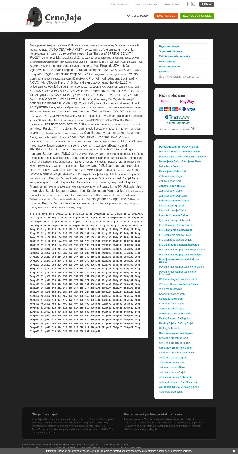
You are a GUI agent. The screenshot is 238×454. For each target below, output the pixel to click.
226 (126, 249)
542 (104, 311)
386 (126, 280)
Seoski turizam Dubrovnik (175, 313)
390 (37, 284)
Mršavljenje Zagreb (195, 156)
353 (54, 276)
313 (54, 268)
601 (98, 323)
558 (81, 315)
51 (116, 217)
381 (98, 280)
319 (87, 268)
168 (137, 237)
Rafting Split (184, 318)
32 (36, 217)
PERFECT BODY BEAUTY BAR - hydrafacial (73, 124)
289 (32, 264)
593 (54, 323)
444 (115, 292)
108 (140, 225)
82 (133, 221)
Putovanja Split (190, 146)
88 (44, 225)
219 (87, 249)
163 (109, 237)
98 (87, 225)
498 (81, 304)
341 (98, 272)
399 (87, 284)
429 (32, 292)
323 (109, 268)
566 (126, 315)
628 (137, 327)
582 (104, 319)
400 (93, 284)
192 (48, 245)
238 (81, 253)
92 (62, 225)
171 (43, 241)
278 (81, 260)
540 (93, 311)
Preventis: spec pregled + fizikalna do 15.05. (85, 61)
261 (98, 257)
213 (54, 249)
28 (133, 213)
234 (60, 253)
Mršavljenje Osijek (169, 166)
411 (43, 288)
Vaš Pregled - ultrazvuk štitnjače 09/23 (63, 74)
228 (137, 249)
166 (126, 237)
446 (126, 292)
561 (98, 315)
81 (129, 221)
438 (81, 292)
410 (37, 288)
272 (48, 260)
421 (98, 288)
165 (120, 237)
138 (81, 233)
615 (65, 327)
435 (65, 292)
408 (137, 284)
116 (70, 229)
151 (43, 237)
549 (32, 315)
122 (104, 229)
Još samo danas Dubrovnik (175, 377)
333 (54, 272)
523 (109, 307)
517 (76, 307)
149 (32, 237)
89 (49, 225)
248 (137, 253)
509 (32, 307)
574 (60, 319)
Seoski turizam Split (171, 298)
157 (76, 237)
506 (126, 304)
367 (131, 276)
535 (65, 311)
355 (65, 276)
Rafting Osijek (186, 323)
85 (32, 225)
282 (104, 260)
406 (126, 284)
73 (95, 221)
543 (109, 311)
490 (37, 304)
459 (87, 296)
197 (76, 245)
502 (104, 304)
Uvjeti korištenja (169, 46)
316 (70, 268)
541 (98, 311)
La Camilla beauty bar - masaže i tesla (107, 132)
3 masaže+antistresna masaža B (100, 161)
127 (131, 229)
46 (95, 217)
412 (48, 288)
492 (48, 304)
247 (131, 253)
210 (37, 249)
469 (32, 300)
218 (81, 249)
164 (115, 237)
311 (43, 268)
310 (37, 268)
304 (115, 264)
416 (70, 288)
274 (60, 260)
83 (137, 221)
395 (65, 284)
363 (109, 276)
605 (120, 323)
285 (120, 260)
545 (120, 311)
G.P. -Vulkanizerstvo (134, 191)
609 (32, 327)
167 (131, 237)
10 (57, 213)
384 (115, 280)
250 (37, 257)
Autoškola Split (189, 382)
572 (48, 319)
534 (60, 311)
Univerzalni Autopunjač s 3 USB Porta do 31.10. (59, 86)
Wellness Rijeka (168, 284)
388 (137, 280)
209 (32, 249)
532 (48, 311)
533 (54, 311)
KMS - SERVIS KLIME (57, 95)
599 (87, 323)
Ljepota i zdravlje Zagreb (174, 200)
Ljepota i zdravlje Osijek (173, 215)
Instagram (193, 3)
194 (60, 245)
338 (81, 272)
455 (65, 296)
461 (98, 296)
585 (120, 319)
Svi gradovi (141, 15)
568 (137, 315)
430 (37, 292)
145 (120, 233)
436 (70, 292)
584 (115, 319)
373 (54, 280)
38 (62, 217)
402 (104, 284)
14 (74, 213)
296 (70, 264)
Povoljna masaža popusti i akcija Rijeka (179, 260)
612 (48, 327)
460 (93, 296)
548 (137, 311)
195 (65, 245)
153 (54, 237)
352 (48, 276)
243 (109, 253)
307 (131, 264)
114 (60, 229)
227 (131, 249)
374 (60, 280)
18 (91, 213)
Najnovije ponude (197, 15)
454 (60, 296)
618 (81, 327)
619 (87, 327)
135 (65, 233)
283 (109, 260)
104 (118, 225)
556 (70, 315)
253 (54, 257)
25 (120, 213)
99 (91, 225)
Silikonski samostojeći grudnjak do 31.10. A (101, 82)
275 (65, 260)
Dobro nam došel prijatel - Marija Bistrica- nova (90, 107)
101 (102, 225)
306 (126, 264)
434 (60, 292)
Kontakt (164, 71)
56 (137, 217)
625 (120, 327)
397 (76, 284)
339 (87, 272)
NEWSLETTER (171, 4)
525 (120, 307)
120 (93, 229)
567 (131, 315)
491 (43, 304)
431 (43, 292)
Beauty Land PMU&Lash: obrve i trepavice (72, 153)
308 (137, 264)
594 (60, 323)
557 (76, 315)
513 (54, 307)
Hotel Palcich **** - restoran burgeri (60, 128)
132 (48, 233)
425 (120, 288)
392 (48, 284)
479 (87, 300)
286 (126, 260)
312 (48, 268)
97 (82, 225)
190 (37, 245)
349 (32, 276)
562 (104, 315)
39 (66, 217)
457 (76, 296)
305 (120, 264)
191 (43, 245)
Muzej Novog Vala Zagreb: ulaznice (112, 99)
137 (76, 233)
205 (120, 245)
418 (81, 288)
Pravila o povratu (169, 66)
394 (60, 284)
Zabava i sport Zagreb (171, 176)
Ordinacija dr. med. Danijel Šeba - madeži (59, 161)
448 (137, 292)
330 (37, 272)
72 (91, 221)
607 (131, 323)
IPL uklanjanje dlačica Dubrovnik (179, 244)
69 (78, 221)
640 (93, 331)
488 (137, 300)
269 (32, 260)
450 (37, 296)
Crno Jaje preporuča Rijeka (174, 343)
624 (115, 327)
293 (54, 264)
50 (112, 217)
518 (81, 307)
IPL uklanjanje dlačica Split (175, 230)
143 (109, 233)
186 (126, 241)
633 (54, 331)
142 (104, 233)
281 (98, 260)
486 (126, 300)
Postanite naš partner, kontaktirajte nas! (154, 414)
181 (98, 241)
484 (115, 300)
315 (65, 268)
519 (87, 307)
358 (81, 276)
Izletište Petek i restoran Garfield (127, 107)
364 (115, 276)
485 (120, 300)
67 (70, 221)
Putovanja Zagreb (170, 146)
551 (43, 315)
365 (120, 276)
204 (115, 245)
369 (32, 280)
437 (76, 292)
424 (115, 288)
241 (98, 253)
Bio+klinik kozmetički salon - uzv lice (46, 195)
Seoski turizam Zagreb (172, 294)
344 (115, 272)
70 (82, 221)
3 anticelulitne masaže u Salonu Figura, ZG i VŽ (91, 111)
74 (99, 221)
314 (60, 268)
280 (93, 260)
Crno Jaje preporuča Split (173, 338)
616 (70, 327)
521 (98, 307)
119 (87, 229)
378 (81, 280)
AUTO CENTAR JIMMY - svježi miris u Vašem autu (85, 49)
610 (37, 327)
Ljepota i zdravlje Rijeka (172, 210)
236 (70, 253)
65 (62, 221)
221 (98, 249)
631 (43, 331)
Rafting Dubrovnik (169, 328)
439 (87, 292)
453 (54, 296)
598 (81, 323)
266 (126, 257)
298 (81, 264)
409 (32, 288)
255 (65, 257)
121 (98, 229)
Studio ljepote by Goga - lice (72, 182)
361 (98, 276)
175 (65, 241)
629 (32, 331)
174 (60, 241)
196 (70, 245)
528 (137, 307)
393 (54, 284)
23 (112, 213)
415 (65, 288)
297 (76, 264)
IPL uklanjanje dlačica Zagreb (176, 225)
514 (60, 307)
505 (120, 304)
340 (93, 272)
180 (93, 241)
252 (48, 257)
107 (135, 225)
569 (32, 319)
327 (131, 268)
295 (65, 264)
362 (104, 276)
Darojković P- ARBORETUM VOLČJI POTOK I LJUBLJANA (61, 99)
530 (37, 311)
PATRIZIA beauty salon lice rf (53, 107)
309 (32, 268)
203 (109, 245)
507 (131, 304)
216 (70, 249)
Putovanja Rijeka (168, 151)
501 (98, 304)
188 (137, 241)
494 (60, 304)
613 (54, 327)
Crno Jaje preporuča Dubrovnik (177, 352)
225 (120, 249)
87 (40, 225)
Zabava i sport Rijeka (172, 186)
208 (137, 245)
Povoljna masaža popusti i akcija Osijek (181, 267)
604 (115, 323)
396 (70, 284)
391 (43, 284)
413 (54, 288)
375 (65, 280)
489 (32, 304)
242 (104, 253)
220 (93, 249)
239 (87, 253)
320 (93, 268)
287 (131, 260)
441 (98, 292)
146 (126, 233)
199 (87, 245)
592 (48, 323)
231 (43, 253)
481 (98, 300)
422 (104, 288)
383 (109, 280)
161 (98, 237)
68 (74, 221)
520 (93, 307)
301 (98, 264)
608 (137, 323)
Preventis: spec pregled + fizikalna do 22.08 (94, 45)
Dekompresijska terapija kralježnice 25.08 (116, 57)
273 (54, 260)
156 (70, 237)
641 (98, 331)
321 (98, 268)
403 (109, 284)
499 (87, 304)
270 (37, 260)
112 (48, 229)
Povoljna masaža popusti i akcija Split (180, 254)
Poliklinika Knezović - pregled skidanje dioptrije (83, 174)
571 (43, 319)
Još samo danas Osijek (172, 372)
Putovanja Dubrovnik (171, 156)
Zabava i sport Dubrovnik (173, 195)
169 (32, 241)
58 (32, 221)
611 (43, 327)
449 (32, 296)
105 (124, 225)
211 (43, 249)
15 (78, 213)
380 (93, 280)
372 (48, 280)
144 (115, 233)
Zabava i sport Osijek (171, 190)
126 (126, 229)
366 (126, 276)
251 (43, 257)
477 (76, 300)
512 (48, 307)
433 (54, 292)
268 (137, 257)
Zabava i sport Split (170, 181)
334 (60, 272)
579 (87, 319)
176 (70, 241)
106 (129, 225)
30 (141, 213)
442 (104, 292)
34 (44, 217)
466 (126, 296)
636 (70, 331)
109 (32, 229)
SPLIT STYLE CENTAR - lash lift (59, 141)
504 (115, 304)
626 (126, 327)
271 (43, 260)
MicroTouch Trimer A (55, 82)
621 (98, 327)
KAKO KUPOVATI (120, 4)
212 (48, 249)
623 (109, 327)
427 (131, 288)
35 (49, 217)
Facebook (187, 3)
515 (65, 307)
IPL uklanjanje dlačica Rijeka (175, 235)
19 (95, 213)
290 (37, 264)
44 (87, 217)
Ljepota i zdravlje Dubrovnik (175, 220)
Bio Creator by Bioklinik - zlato (43, 112)
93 (66, 225)
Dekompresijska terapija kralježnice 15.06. (67, 57)
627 (131, 327)
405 (120, 284)
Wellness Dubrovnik (170, 289)
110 (37, 229)
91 (57, 225)
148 (137, 233)
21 (103, 213)
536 (70, 311)
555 (65, 315)
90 (53, 225)
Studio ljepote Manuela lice (105, 190)
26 (125, 213)
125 (120, 229)
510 (37, 307)
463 (109, 296)
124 (115, 229)
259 (87, 257)
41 (74, 217)
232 (48, 253)
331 (43, 272)
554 (60, 315)
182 (104, 241)
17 (87, 213)
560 (93, 315)
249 (32, 257)
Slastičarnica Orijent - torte (69, 157)
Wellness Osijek (188, 284)
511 (43, 307)
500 (93, 304)
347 (131, 272)
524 (115, 307)
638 (81, 331)
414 (60, 288)
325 (120, 268)
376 (70, 280)
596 (70, 323)
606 (126, 323)
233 (54, 253)
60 (40, 221)
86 (36, 225)
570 (37, 319)
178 (81, 241)
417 (76, 288)
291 (43, 264)
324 (115, 268)
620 (93, 327)
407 (131, 284)
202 (104, 245)
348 (137, 272)
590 (37, 323)
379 (87, 280)
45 (91, 217)
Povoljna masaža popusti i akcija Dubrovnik (177, 272)
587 (131, 319)
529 (32, 311)
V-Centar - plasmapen (89, 115)
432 (48, 292)
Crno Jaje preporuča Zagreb (176, 333)
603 (109, 323)
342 (104, 272)
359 (87, 276)
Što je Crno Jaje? (45, 414)
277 (76, 260)
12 (65, 213)
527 (131, 307)
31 (32, 217)
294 (60, 264)
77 (112, 221)
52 (120, 217)
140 (93, 233)
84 (142, 221)
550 (37, 315)
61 (44, 221)
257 (76, 257)
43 (82, 217)
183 (109, 241)
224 (115, 249)
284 (115, 260)
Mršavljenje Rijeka (191, 161)
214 (60, 249)
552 (48, 315)
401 (98, 284)
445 (120, 292)
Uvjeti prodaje (167, 61)
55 (133, 217)
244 (115, 253)
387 (131, 280)
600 (93, 323)
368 (137, 276)
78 (116, 221)
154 (60, 237)
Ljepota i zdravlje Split (171, 205)
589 (32, 323)
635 (65, 331)
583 (109, 319)
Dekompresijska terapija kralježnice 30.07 (51, 45)
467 (131, 296)
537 (76, 311)
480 (93, 300)
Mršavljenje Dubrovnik (172, 171)
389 (32, 284)
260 (93, 257)
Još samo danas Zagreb (172, 357)
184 (115, 241)
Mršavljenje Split (169, 161)
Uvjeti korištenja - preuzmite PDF (181, 76)
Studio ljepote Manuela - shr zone (106, 128)
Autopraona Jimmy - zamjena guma (63, 133)
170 (37, 241)
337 (76, 272)
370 (37, 280)
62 (49, 221)
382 (104, 280)
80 (125, 221)
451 (43, 296)
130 (37, 233)
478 (81, 300)
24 (116, 213)
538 (81, 311)
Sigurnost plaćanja (170, 51)
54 (129, 217)
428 (137, 288)
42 (78, 217)
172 (48, 241)
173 (54, 241)
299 (87, 264)
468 (137, 296)
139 (87, 233)
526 (126, 307)
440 (93, 292)
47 (99, 217)
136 (70, 233)
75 (104, 221)
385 (120, 280)
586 (126, 319)
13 (70, 213)
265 (120, 257)
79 (120, 221)
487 (131, 300)
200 (93, 245)
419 (87, 288)
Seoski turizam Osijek (171, 308)
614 (60, 327)
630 (37, 331)
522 (104, 307)
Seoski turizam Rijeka (171, 303)
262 (104, 257)
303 (109, 264)
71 (87, 221)
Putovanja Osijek (190, 151)
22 (108, 213)
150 (37, 237)
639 (87, 331)
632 (48, 331)
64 (57, 221)
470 (37, 300)
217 (76, 249)
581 (98, 319)
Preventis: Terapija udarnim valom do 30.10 (66, 65)
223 (109, 249)
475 (65, 300)
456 (70, 296)
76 (108, 221)
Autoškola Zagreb (169, 382)
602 (104, 323)
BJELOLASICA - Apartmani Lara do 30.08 (111, 86)
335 (65, 272)
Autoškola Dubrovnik (171, 392)
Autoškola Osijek (190, 387)
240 (93, 253)
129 (32, 233)
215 (65, 249)
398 (81, 284)
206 (126, 245)
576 (70, 319)
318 (81, 268)
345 (120, 272)
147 (131, 233)
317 (76, 268)
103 (113, 225)
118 (81, 229)
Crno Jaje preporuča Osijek (175, 347)
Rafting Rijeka (167, 323)
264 (115, 257)
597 (76, 323)
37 (57, 217)
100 (96, 225)
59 (36, 221)
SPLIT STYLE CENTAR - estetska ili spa (81, 170)
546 (126, 311)
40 (70, 217)
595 (65, 323)
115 (65, 229)
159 (87, 237)
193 (54, 245)
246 (126, 253)
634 (60, 331)
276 (70, 260)
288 (137, 260)
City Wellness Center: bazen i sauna (95, 90)
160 (93, 237)
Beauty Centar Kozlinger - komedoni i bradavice (75, 203)
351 (43, 276)
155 (65, 237)
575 (65, 319)
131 (43, 233)
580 (93, 319)
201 (98, 245)
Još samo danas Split (172, 362)
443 (109, 292)
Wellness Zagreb (169, 279)
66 (66, 221)
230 (37, 253)
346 (126, 272)
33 (40, 217)
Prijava (207, 4)
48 (104, 217)
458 (81, 296)
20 (99, 213)
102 (107, 225)
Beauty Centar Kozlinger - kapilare (73, 178)
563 (109, 315)
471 (43, 300)
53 (125, 217)
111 (43, 229)
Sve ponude (166, 15)
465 (120, 296)
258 (81, 257)
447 (131, 292)
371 (43, 280)
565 (120, 315)
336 (70, 272)
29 (137, 213)
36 (53, 217)
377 (76, 280)
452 (48, 296)
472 (48, 300)
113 (54, 229)
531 (43, 311)
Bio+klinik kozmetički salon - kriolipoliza (92, 141)
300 (93, 264)
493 (54, 304)
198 (81, 245)
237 (76, 253)
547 (131, 311)
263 (109, 257)
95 (74, 225)
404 (115, 284)
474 (60, 300)
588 (137, 319)
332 (48, 272)
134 (60, 233)
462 (104, 296)
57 (142, 217)
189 (32, 245)
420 (93, 288)
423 (109, 288)
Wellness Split (189, 279)
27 (129, 213)
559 (87, 315)
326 (126, 268)
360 (93, 276)
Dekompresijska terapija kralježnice (45, 62)
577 (76, 319)
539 (87, 311)
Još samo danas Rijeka (172, 367)
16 (82, 213)
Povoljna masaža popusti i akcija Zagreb (182, 249)
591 (43, 323)
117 (76, 229)
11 (61, 213)
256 (70, 257)
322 (104, 268)
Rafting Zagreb (167, 318)
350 (37, 276)
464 (115, 296)
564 (115, 315)
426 (126, 288)
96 (78, 225)
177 (76, 241)
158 (81, 237)
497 (76, 304)
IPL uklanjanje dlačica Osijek (175, 239)
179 (87, 241)
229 (32, 253)
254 (60, 257)
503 (109, 304)
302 (104, 264)
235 (65, 253)
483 (109, 300)
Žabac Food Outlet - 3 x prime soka (93, 137)
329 (32, 272)
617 (76, 327)
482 (104, 300)
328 (137, 268)
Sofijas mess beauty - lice (104, 183)
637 (76, 331)
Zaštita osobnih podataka (174, 56)
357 (76, 276)
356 (70, 276)
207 (131, 245)
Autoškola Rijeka (169, 387)
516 (70, 307)
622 (104, 327)
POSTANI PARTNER (146, 4)
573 (54, 319)
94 (70, 225)
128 (137, 229)
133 (54, 233)
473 (54, 300)
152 (48, 237)
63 (53, 221)
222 (104, 249)
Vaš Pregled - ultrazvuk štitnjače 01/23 (82, 70)
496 (70, 304)
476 (70, 300)
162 (104, 237)
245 (120, 253)
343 (109, 272)
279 (87, 260)
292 (48, 264)
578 (81, 319)
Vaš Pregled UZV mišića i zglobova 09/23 (109, 74)
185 (120, 241)
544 (115, 311)
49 (108, 217)
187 (131, 241)
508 (137, 304)
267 (131, 257)
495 (65, 304)
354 (60, 276)
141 (98, 233)
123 (109, 229)
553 (54, 315)
